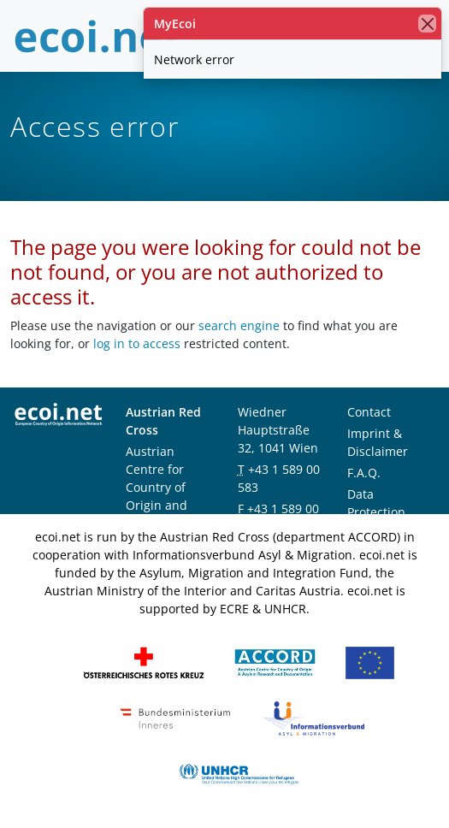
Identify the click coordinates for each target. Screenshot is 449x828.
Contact (369, 412)
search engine (239, 325)
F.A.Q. (364, 472)
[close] (427, 24)
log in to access (136, 343)
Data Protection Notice (376, 512)
